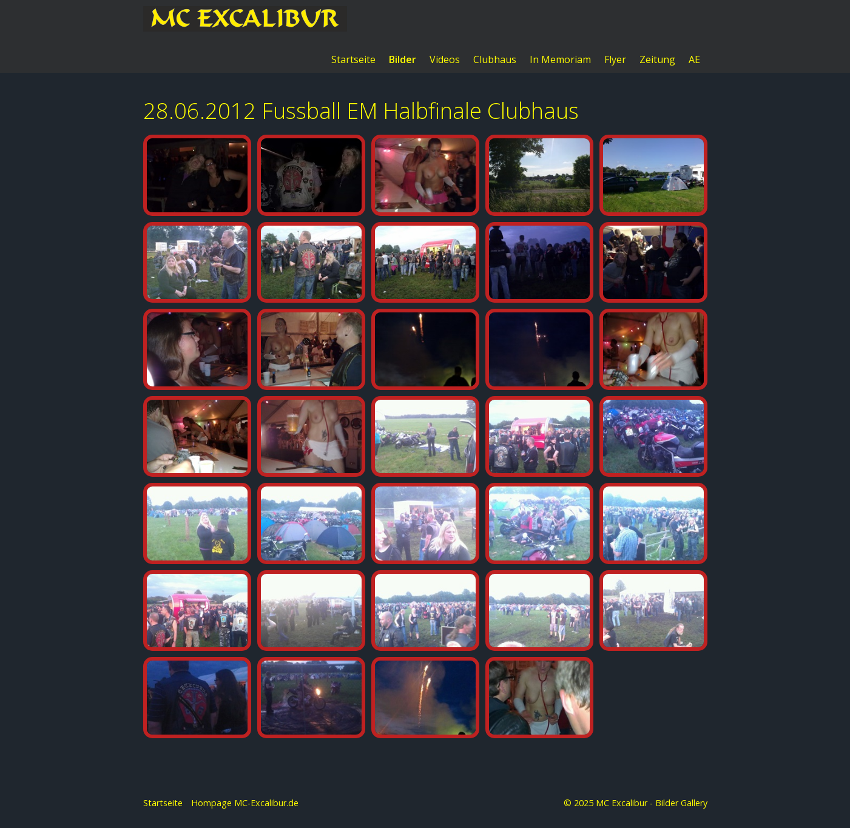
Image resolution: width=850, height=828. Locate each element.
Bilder (402, 59)
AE (694, 59)
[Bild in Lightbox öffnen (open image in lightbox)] (197, 188)
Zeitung (657, 59)
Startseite (353, 59)
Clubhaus (494, 59)
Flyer (615, 59)
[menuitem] (354, 59)
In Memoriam (560, 59)
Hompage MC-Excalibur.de (245, 803)
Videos (445, 59)
